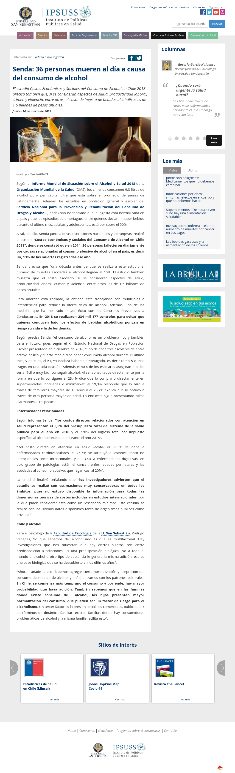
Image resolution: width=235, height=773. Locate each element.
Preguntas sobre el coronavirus (169, 7)
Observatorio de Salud (203, 35)
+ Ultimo (191, 170)
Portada (39, 57)
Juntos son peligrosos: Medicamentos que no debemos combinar (190, 181)
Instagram (222, 12)
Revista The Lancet (169, 684)
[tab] (172, 170)
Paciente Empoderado (84, 35)
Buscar (217, 24)
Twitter (209, 12)
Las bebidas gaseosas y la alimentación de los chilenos (187, 243)
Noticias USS (110, 35)
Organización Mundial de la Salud (45, 189)
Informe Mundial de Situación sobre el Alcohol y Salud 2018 (83, 183)
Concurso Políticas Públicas (168, 35)
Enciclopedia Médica (135, 35)
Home (71, 730)
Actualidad (25, 35)
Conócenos (138, 7)
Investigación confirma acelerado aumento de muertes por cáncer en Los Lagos (190, 229)
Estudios (42, 35)
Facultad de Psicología (72, 533)
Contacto (199, 7)
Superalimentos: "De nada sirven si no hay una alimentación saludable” (190, 213)
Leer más (214, 140)
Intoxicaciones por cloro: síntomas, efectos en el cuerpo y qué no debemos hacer (190, 197)
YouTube (216, 12)
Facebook (203, 12)
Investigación (55, 57)
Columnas (59, 35)
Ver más (54, 699)
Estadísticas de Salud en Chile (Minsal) (39, 686)
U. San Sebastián (115, 533)
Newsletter (105, 730)
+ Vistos (172, 170)
